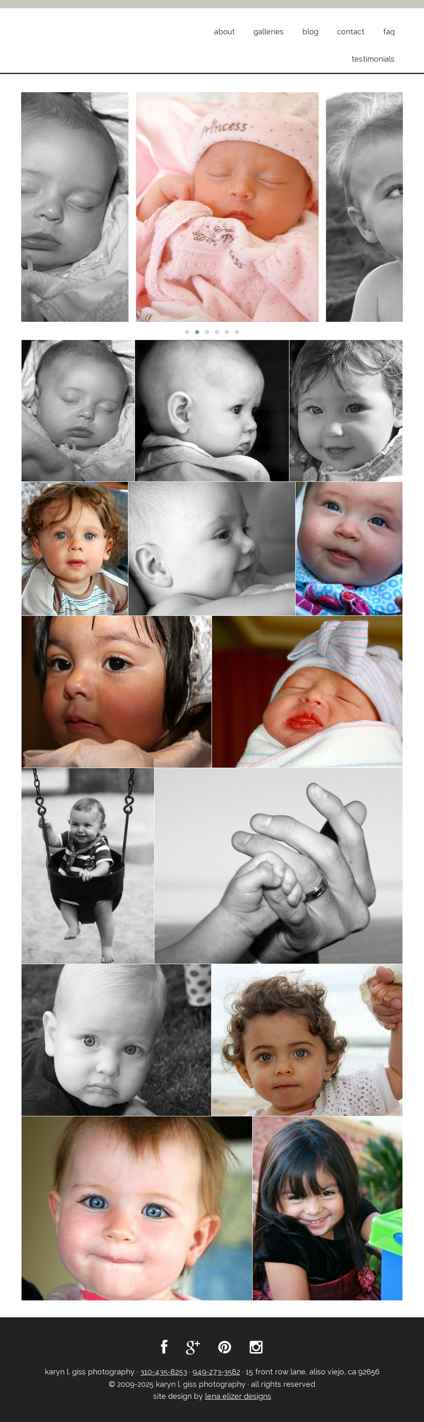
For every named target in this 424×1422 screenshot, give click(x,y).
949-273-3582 (216, 1371)
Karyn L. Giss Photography (88, 28)
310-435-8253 (163, 1371)
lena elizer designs (238, 1396)
